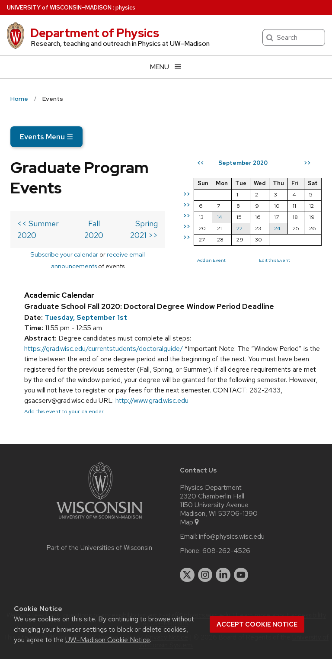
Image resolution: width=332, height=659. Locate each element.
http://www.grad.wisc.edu (151, 400)
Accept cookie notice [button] (257, 624)
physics (125, 7)
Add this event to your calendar (64, 411)
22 (239, 228)
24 (277, 228)
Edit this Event (274, 260)
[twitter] (187, 575)
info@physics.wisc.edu (232, 536)
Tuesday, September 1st (86, 317)
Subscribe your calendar (64, 254)
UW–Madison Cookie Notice (107, 639)
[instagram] (205, 575)
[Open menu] (166, 66)
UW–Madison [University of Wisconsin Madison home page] (59, 7)
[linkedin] (223, 575)
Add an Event (211, 260)
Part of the (99, 547)
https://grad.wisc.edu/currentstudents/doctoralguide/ (103, 348)
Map (190, 522)
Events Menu (46, 136)
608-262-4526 (226, 550)
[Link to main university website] (99, 520)
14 (219, 217)
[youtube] (241, 575)
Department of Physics (94, 33)
